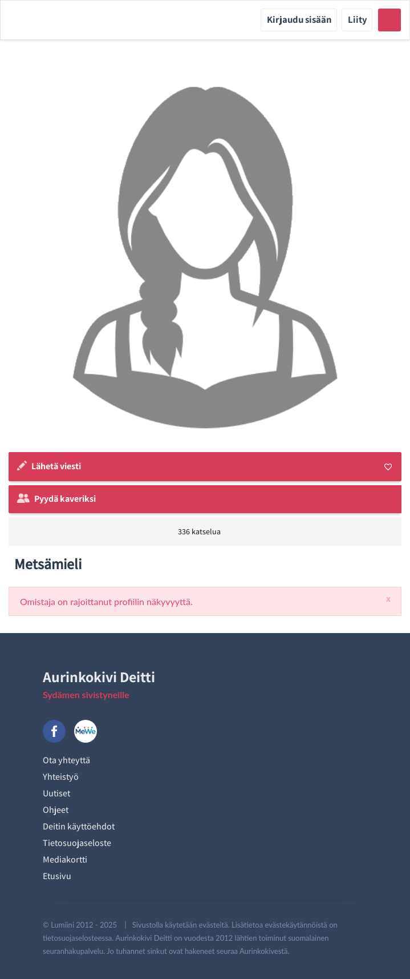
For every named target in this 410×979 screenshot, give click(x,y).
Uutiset (56, 793)
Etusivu (57, 876)
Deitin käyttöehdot (79, 826)
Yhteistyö (61, 777)
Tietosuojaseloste (77, 843)
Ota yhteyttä (66, 760)
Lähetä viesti (56, 466)
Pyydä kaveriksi (65, 499)
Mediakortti (65, 859)
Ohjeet (55, 810)
